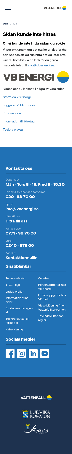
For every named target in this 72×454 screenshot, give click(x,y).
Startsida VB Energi (17, 97)
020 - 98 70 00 (20, 196)
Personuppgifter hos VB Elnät (52, 297)
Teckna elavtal (13, 129)
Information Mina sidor (17, 300)
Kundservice (12, 113)
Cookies (43, 278)
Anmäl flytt (13, 285)
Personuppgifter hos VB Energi (52, 287)
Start (5, 23)
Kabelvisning (14, 329)
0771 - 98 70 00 (21, 233)
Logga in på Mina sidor (19, 105)
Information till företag (19, 121)
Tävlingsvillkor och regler (50, 318)
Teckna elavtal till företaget (17, 321)
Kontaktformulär (21, 257)
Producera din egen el (19, 310)
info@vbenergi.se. (41, 65)
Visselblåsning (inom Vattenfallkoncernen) (52, 308)
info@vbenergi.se (22, 208)
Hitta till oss (16, 221)
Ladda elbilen (15, 291)
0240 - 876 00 (20, 245)
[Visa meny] (8, 8)
